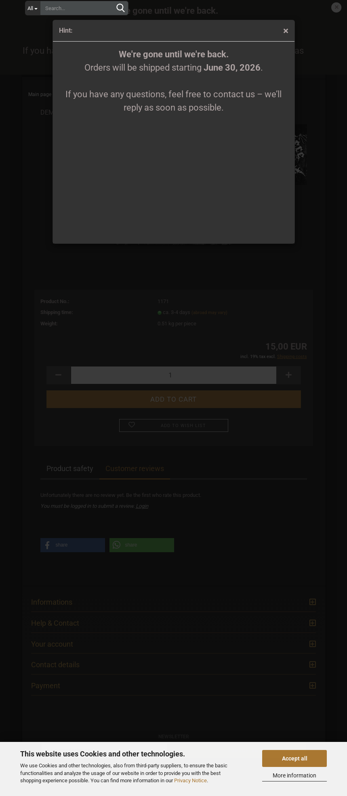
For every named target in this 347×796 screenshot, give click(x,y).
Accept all (294, 758)
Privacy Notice (190, 780)
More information (294, 775)
